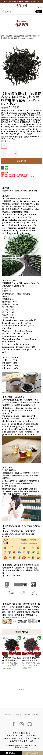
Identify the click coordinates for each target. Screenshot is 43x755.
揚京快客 (19, 745)
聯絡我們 (35, 714)
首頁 (2, 36)
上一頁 (21, 689)
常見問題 (16, 714)
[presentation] (5, 655)
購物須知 (8, 714)
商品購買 (9, 36)
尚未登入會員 (33, 753)
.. (36, 745)
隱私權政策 (26, 714)
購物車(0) (10, 753)
